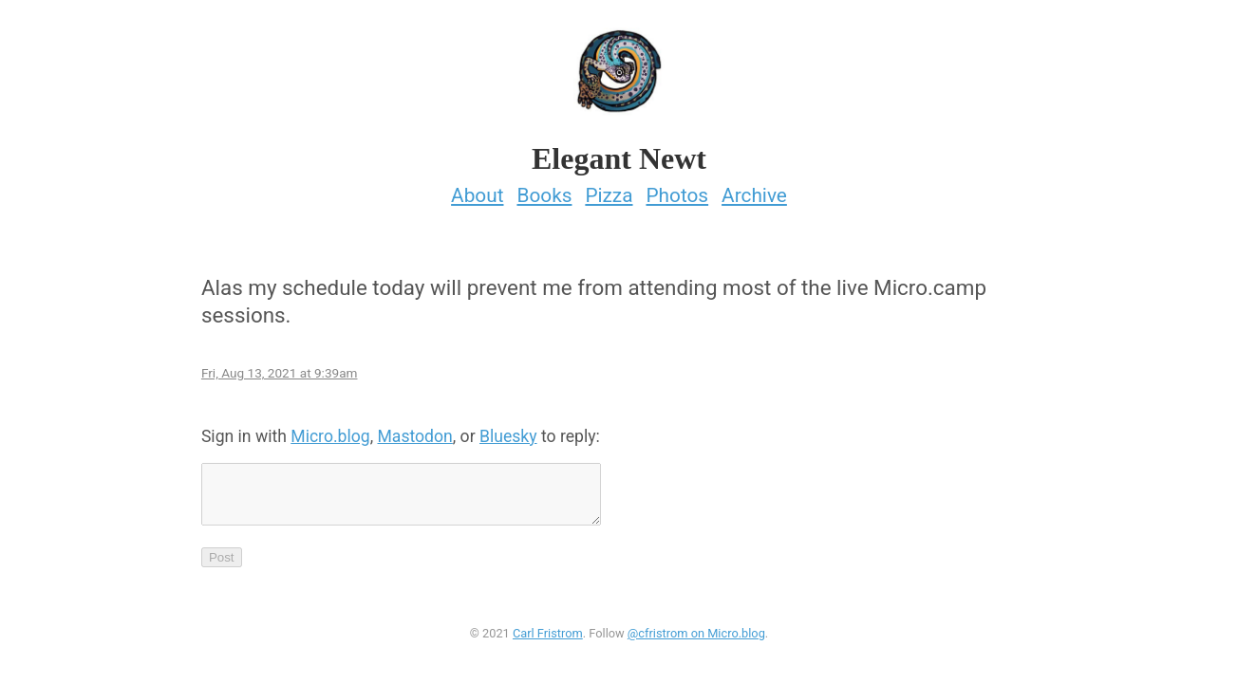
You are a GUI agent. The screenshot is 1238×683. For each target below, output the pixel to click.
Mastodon (414, 430)
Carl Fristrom (548, 639)
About (477, 189)
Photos (677, 189)
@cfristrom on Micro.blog (696, 639)
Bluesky (508, 430)
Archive (754, 189)
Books (544, 189)
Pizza (608, 189)
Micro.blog (330, 430)
